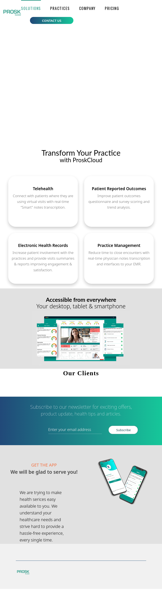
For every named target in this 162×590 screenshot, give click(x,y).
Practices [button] (60, 8)
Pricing (112, 8)
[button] (31, 8)
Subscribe (123, 432)
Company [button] (87, 8)
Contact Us (51, 20)
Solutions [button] (31, 8)
